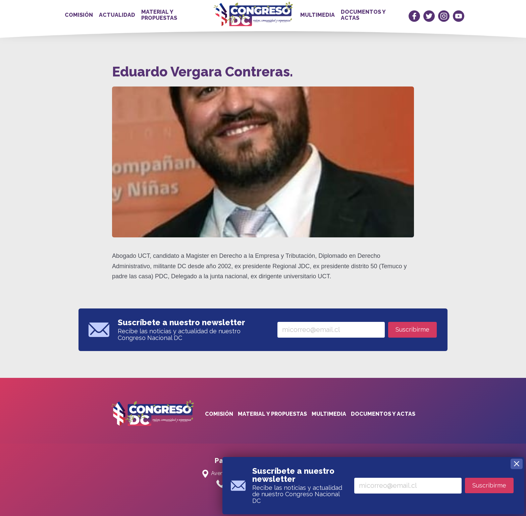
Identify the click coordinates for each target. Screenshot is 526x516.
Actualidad (117, 15)
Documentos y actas (363, 15)
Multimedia (317, 15)
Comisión (79, 15)
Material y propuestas (159, 15)
